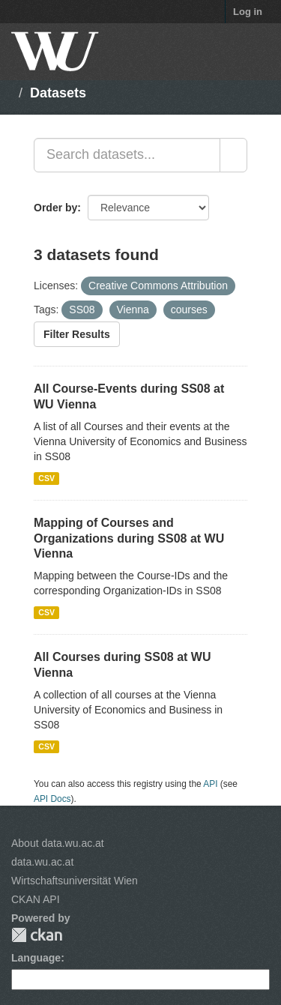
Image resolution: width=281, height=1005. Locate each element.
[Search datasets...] (127, 155)
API (210, 784)
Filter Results (76, 334)
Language (36, 958)
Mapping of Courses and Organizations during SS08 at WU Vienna (129, 538)
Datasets (58, 92)
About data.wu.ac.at (57, 843)
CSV (46, 478)
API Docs (52, 799)
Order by (55, 208)
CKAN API (35, 899)
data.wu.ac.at (42, 862)
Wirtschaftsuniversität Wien (74, 881)
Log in (247, 11)
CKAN (36, 935)
